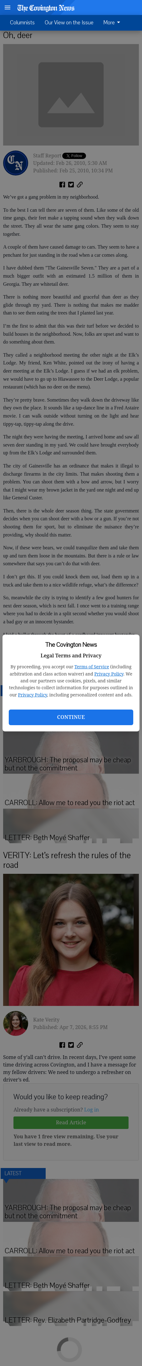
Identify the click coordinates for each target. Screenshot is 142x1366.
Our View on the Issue (69, 22)
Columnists (22, 22)
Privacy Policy (109, 674)
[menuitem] (114, 23)
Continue (71, 717)
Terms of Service (91, 667)
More (113, 22)
